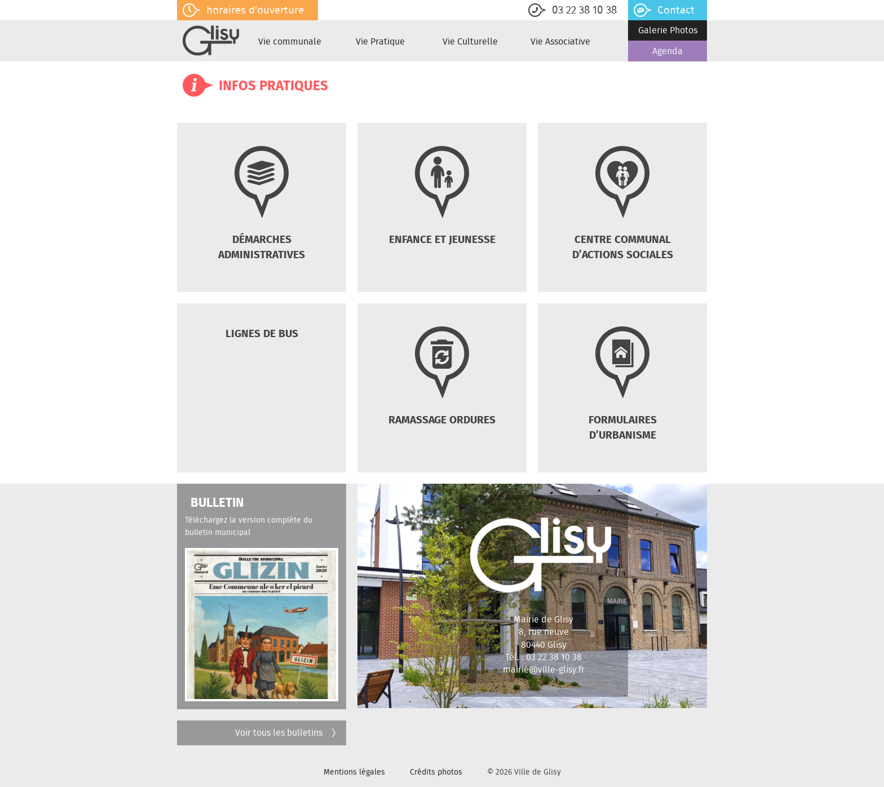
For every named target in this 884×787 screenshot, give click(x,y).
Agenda (667, 51)
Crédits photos (436, 771)
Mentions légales (354, 771)
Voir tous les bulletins (286, 732)
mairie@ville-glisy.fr (544, 669)
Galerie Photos (667, 30)
